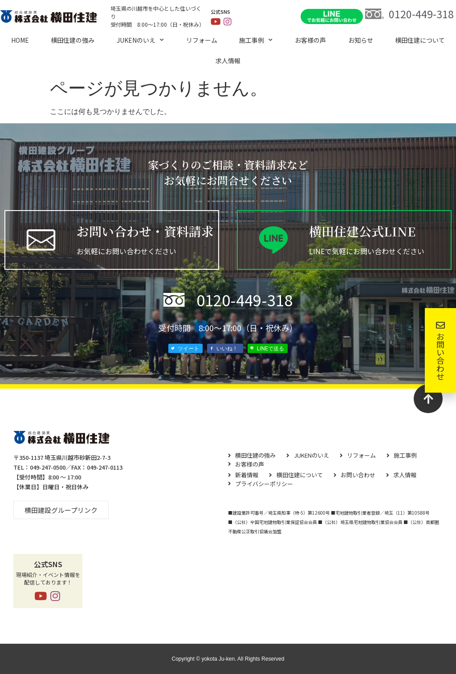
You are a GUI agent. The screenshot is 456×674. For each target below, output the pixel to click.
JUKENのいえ (140, 40)
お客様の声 (310, 40)
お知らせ (360, 40)
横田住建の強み (72, 40)
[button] (61, 510)
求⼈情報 (228, 60)
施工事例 (256, 40)
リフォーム (201, 40)
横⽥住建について (420, 40)
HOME (20, 40)
